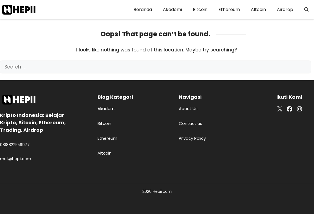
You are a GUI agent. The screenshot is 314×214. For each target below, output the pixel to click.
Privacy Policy (192, 138)
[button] (306, 9)
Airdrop (285, 9)
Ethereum (229, 9)
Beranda (143, 9)
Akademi (172, 9)
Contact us (190, 123)
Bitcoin (200, 9)
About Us (188, 108)
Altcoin (258, 9)
